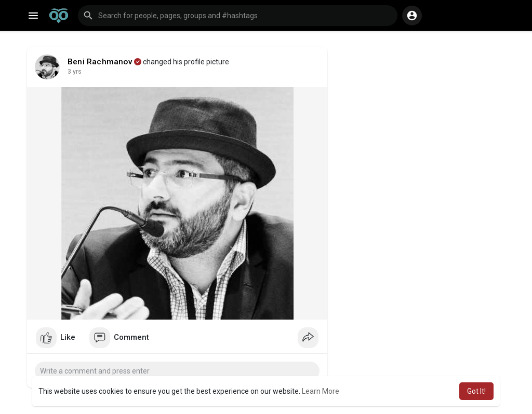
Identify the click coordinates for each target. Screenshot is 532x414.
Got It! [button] (476, 391)
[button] (237, 15)
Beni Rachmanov (100, 61)
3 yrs (75, 71)
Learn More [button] (320, 391)
